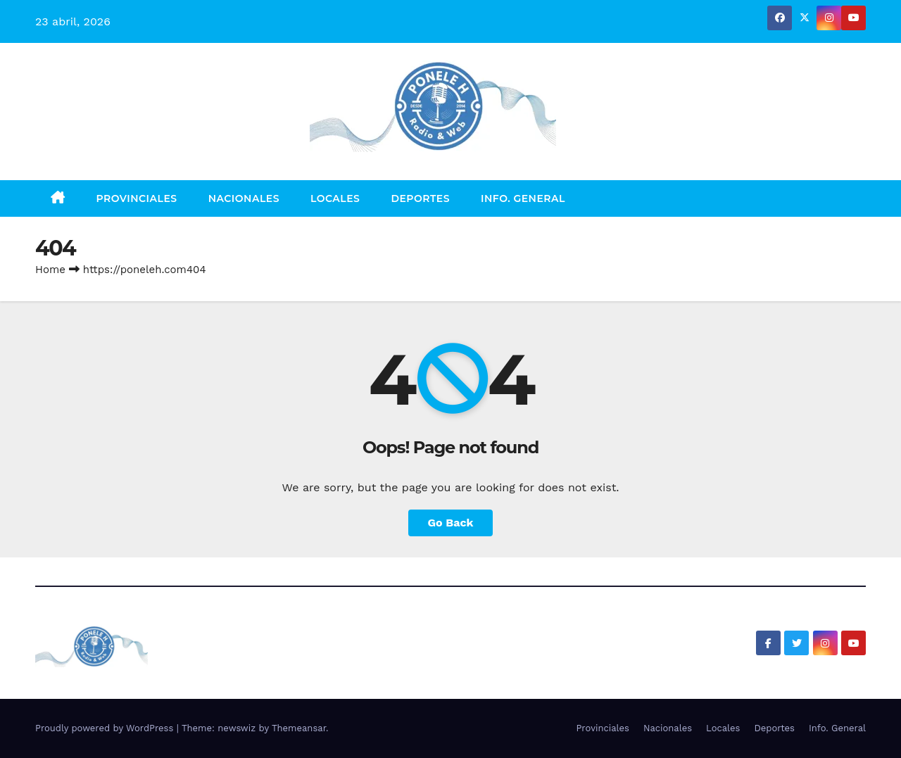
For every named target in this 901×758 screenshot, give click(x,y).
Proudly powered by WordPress (106, 728)
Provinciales (136, 198)
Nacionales (243, 198)
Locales (335, 198)
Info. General (523, 198)
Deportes (420, 198)
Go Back (451, 522)
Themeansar (299, 728)
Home (50, 269)
